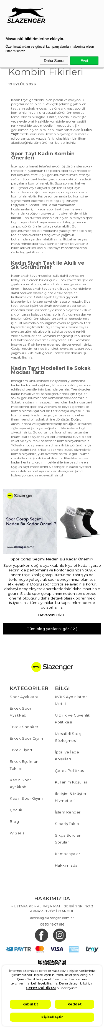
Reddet (74, 1004)
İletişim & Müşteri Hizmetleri (71, 797)
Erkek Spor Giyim (26, 738)
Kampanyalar (67, 853)
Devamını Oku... (52, 615)
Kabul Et (30, 1004)
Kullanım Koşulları (71, 782)
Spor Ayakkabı (24, 697)
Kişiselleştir (52, 1017)
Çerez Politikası (70, 770)
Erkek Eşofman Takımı (24, 765)
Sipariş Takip (67, 823)
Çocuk (16, 810)
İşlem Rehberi (68, 812)
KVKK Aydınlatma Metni (71, 700)
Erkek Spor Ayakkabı (20, 711)
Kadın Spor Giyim (26, 798)
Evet (84, 60)
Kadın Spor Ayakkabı (20, 783)
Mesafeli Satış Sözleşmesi (68, 737)
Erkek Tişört (21, 750)
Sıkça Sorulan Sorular (68, 838)
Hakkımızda (66, 865)
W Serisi (17, 833)
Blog (14, 821)
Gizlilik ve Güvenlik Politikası (72, 718)
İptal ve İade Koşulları (67, 755)
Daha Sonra (54, 60)
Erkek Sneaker (24, 727)
